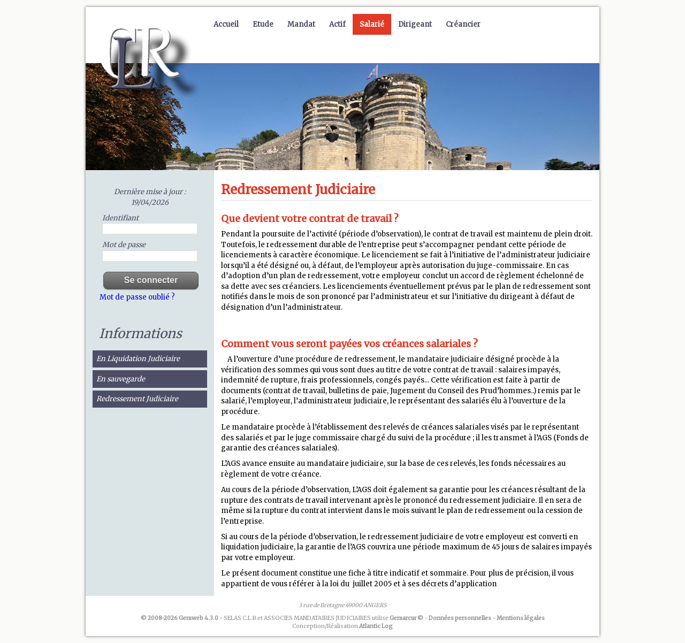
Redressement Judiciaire (137, 398)
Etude (263, 24)
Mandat (301, 24)
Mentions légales (521, 618)
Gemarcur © (406, 618)
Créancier (463, 24)
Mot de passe (124, 244)
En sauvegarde (120, 379)
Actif (337, 24)
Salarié (372, 24)
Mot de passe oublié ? (137, 297)
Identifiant (120, 218)
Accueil (226, 24)
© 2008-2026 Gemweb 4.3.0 (179, 618)
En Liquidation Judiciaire (138, 358)
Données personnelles (460, 618)
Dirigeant (415, 24)
